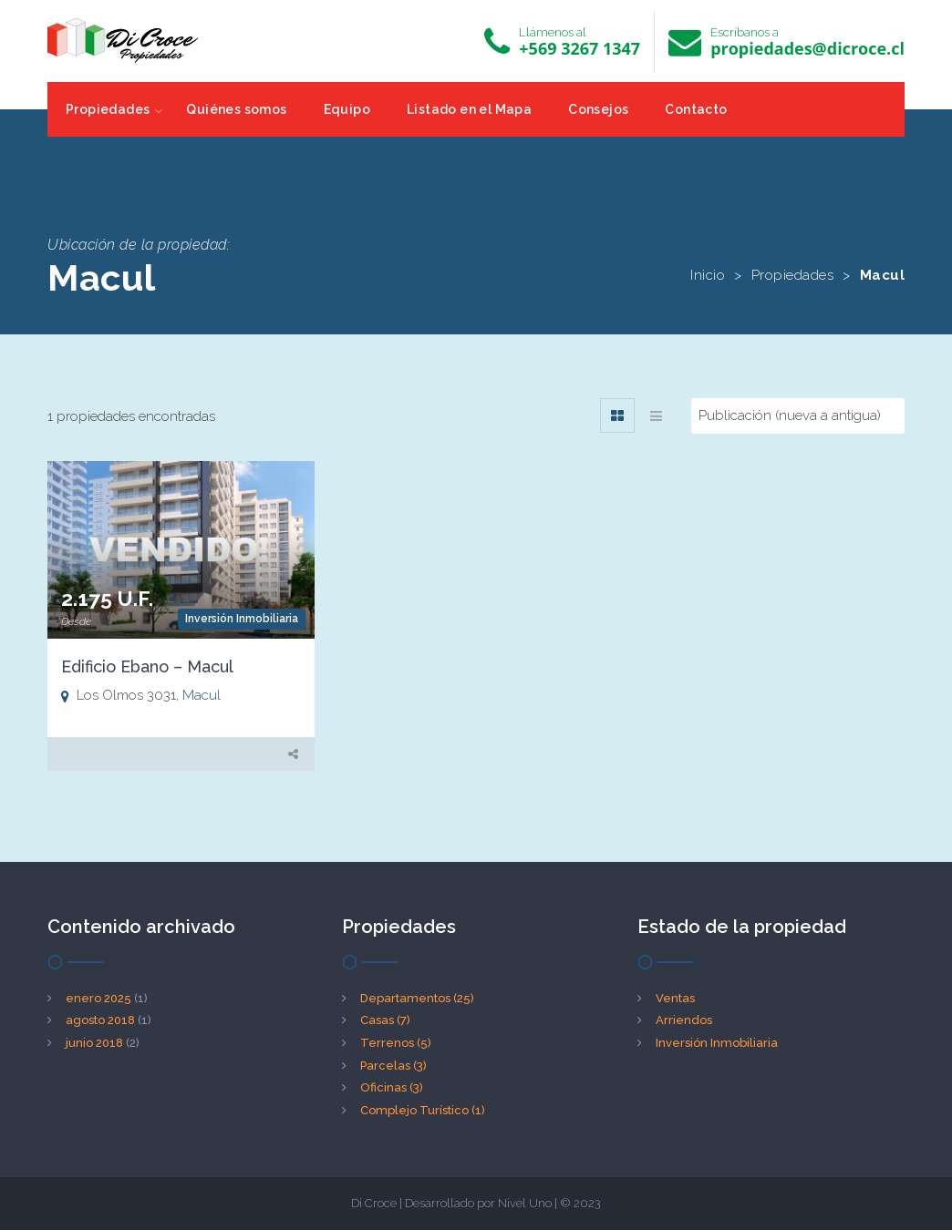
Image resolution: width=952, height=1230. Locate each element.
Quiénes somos (236, 109)
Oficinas (391, 1087)
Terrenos (395, 1043)
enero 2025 (98, 998)
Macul (201, 695)
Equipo (347, 109)
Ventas (675, 998)
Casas (385, 1020)
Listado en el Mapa (469, 109)
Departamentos (417, 998)
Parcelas (393, 1065)
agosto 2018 (100, 1020)
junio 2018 (94, 1043)
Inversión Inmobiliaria (241, 618)
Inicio (707, 275)
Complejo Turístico (422, 1110)
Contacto (696, 109)
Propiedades (108, 109)
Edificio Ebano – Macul (147, 666)
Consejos (598, 109)
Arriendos (684, 1020)
